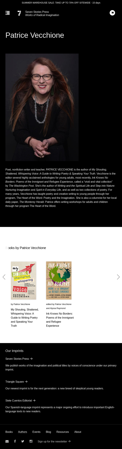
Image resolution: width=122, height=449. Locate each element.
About (77, 431)
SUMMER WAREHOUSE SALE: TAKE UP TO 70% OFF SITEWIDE (56, 2)
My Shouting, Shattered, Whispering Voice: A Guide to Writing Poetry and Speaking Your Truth (25, 317)
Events (36, 431)
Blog (48, 431)
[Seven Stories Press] (19, 13)
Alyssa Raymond (58, 308)
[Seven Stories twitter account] (22, 441)
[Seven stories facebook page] (15, 441)
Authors (22, 431)
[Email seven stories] (7, 441)
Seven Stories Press (37, 11)
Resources (62, 431)
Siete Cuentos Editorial (18, 400)
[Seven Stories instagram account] (31, 441)
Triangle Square (14, 381)
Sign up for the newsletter (52, 441)
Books (9, 431)
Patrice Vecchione (22, 304)
